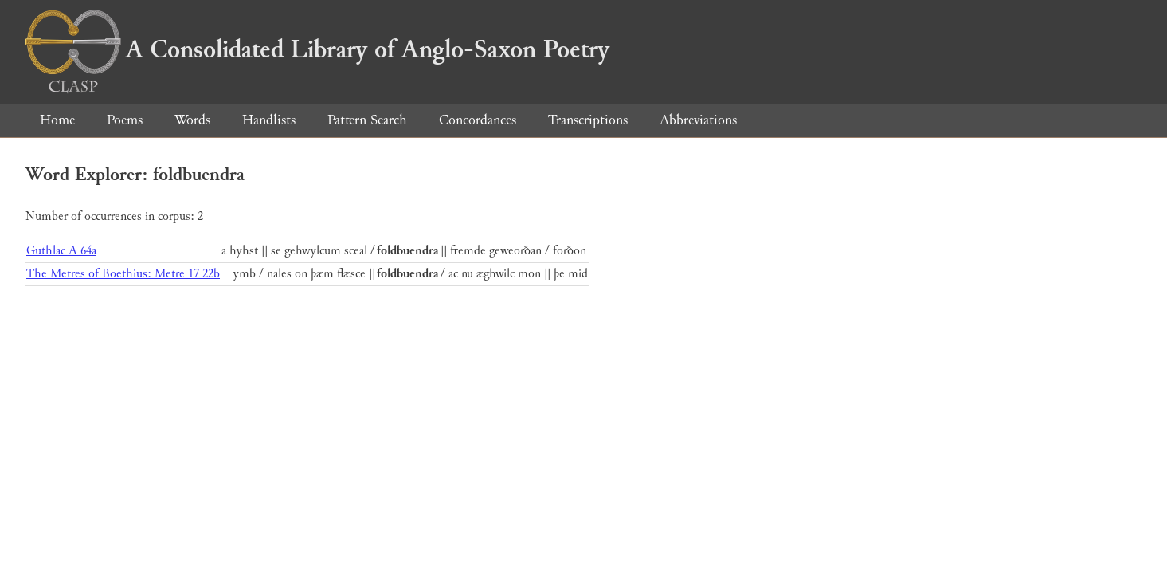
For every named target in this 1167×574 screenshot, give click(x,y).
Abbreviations (698, 120)
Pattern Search (367, 120)
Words (192, 120)
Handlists (269, 120)
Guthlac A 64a (61, 251)
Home (57, 120)
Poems (125, 120)
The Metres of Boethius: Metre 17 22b (123, 274)
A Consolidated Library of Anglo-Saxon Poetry (317, 49)
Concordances (477, 120)
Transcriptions (588, 120)
